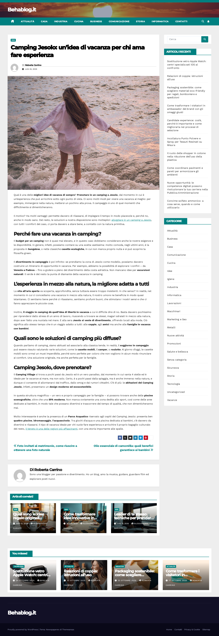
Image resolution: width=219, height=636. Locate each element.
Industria (61, 21)
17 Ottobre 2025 (178, 580)
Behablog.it (22, 9)
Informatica (160, 21)
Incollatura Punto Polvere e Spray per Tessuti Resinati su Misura (184, 142)
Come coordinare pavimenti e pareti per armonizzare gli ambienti (185, 171)
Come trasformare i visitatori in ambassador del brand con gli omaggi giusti (186, 109)
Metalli (171, 327)
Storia (140, 21)
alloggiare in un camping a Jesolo (131, 220)
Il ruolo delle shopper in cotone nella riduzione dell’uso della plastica (186, 156)
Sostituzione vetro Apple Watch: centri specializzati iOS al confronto (186, 64)
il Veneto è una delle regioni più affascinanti (51, 428)
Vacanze (172, 400)
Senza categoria (177, 359)
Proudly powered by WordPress (23, 629)
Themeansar (68, 629)
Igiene (170, 279)
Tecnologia (173, 383)
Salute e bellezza (177, 351)
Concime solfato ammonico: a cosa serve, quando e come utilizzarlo (185, 204)
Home (169, 629)
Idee (13, 40)
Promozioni (174, 343)
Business (96, 21)
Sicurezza (173, 367)
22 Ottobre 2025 (76, 580)
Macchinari (173, 311)
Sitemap (206, 629)
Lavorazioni (174, 303)
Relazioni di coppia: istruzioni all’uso (80, 573)
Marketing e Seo (177, 319)
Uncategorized (176, 392)
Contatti (181, 21)
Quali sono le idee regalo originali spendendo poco (28, 518)
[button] (203, 21)
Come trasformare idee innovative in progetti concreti (79, 518)
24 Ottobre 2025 (25, 580)
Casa (44, 21)
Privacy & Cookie (192, 629)
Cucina (78, 21)
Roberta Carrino (33, 65)
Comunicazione (119, 21)
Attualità (27, 21)
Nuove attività (175, 335)
